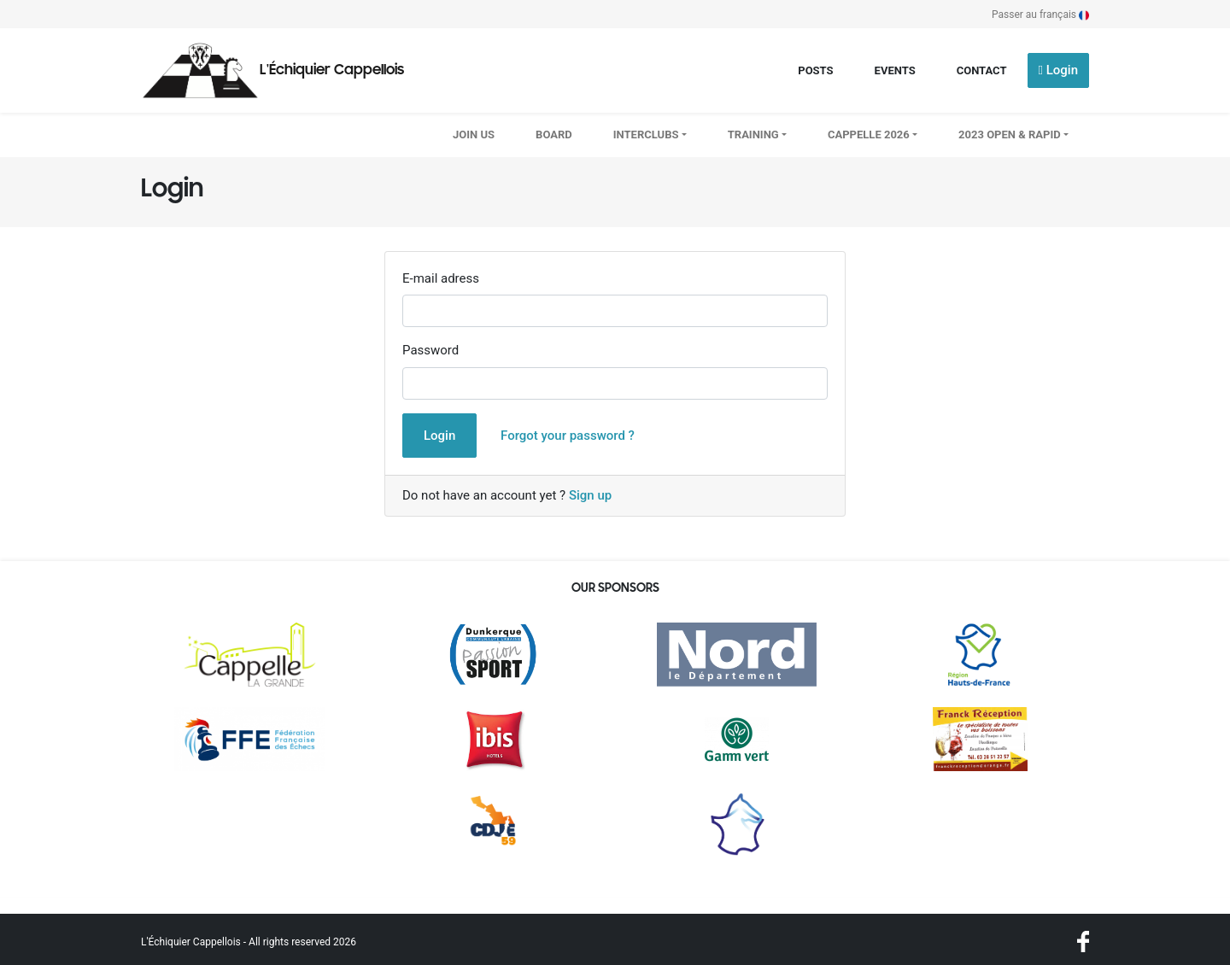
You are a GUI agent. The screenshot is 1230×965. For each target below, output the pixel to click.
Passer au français (1040, 14)
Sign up (590, 495)
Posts (815, 70)
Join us (474, 134)
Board (554, 134)
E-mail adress (440, 278)
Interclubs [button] (646, 134)
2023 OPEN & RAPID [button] (1009, 134)
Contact (982, 70)
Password (430, 350)
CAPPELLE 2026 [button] (869, 134)
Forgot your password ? (568, 435)
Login (1059, 70)
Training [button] (753, 134)
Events (895, 70)
